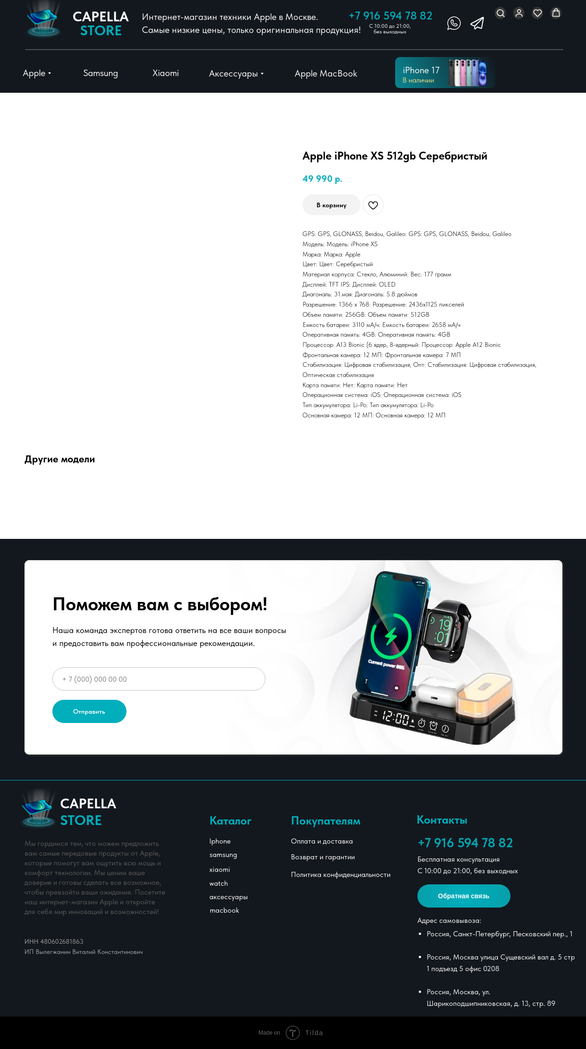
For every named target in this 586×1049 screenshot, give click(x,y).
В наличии (418, 80)
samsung (223, 854)
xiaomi (219, 869)
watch (218, 883)
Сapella (101, 23)
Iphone (220, 841)
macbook (224, 910)
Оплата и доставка (322, 841)
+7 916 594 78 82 (390, 15)
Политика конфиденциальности (341, 874)
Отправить (89, 711)
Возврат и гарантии (323, 856)
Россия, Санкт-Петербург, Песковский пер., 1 (500, 933)
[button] (500, 12)
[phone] (158, 679)
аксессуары (228, 896)
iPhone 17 (421, 70)
